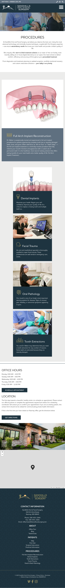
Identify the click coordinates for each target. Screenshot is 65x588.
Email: (20, 522)
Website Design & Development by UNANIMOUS (33, 577)
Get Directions (11, 418)
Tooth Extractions (34, 341)
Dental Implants (30, 198)
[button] (33, 467)
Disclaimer (47, 575)
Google (63, 487)
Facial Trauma (30, 246)
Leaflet (53, 487)
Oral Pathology (31, 294)
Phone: (27, 518)
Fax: (27, 520)
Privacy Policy (40, 575)
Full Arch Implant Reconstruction (32, 136)
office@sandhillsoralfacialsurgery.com (35, 522)
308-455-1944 (35, 518)
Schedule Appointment (14, 390)
